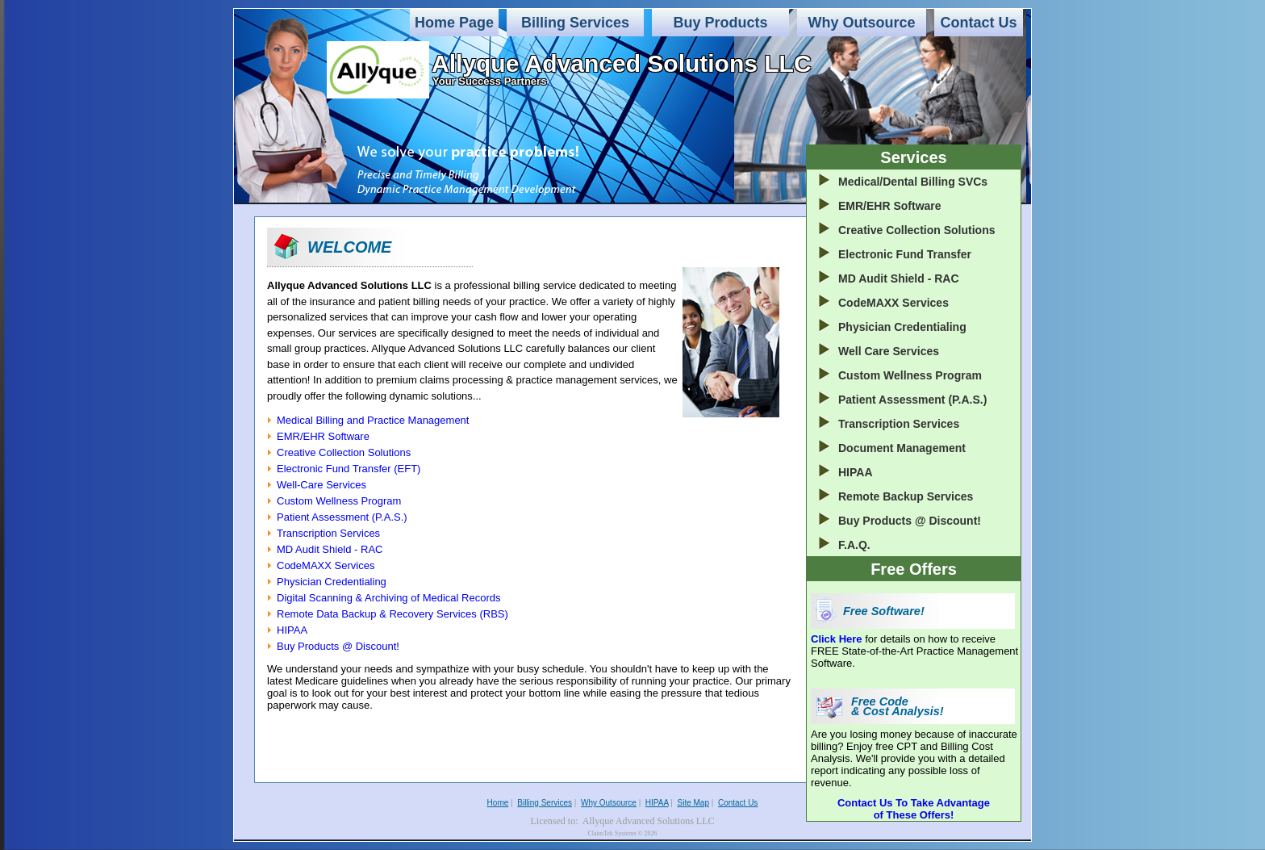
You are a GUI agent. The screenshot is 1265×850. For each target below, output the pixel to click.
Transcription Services (328, 533)
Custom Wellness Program (339, 501)
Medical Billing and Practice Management (373, 420)
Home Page (454, 23)
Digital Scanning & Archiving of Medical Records (388, 598)
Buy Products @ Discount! (338, 646)
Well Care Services (888, 351)
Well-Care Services (321, 485)
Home (498, 802)
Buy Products (720, 23)
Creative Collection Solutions (344, 452)
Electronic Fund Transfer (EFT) (348, 469)
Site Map (693, 802)
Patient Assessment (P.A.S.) (342, 517)
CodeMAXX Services (325, 565)
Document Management (902, 448)
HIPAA (292, 630)
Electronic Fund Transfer (904, 254)
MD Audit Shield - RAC (330, 549)
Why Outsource (861, 23)
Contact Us (978, 23)
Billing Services (575, 23)
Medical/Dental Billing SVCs (912, 181)
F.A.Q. (854, 544)
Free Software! (884, 611)
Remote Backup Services (905, 496)
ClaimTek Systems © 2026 (622, 833)
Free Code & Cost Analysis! (897, 706)
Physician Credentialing (331, 582)
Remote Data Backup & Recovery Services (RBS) (392, 614)
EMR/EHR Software (323, 436)
